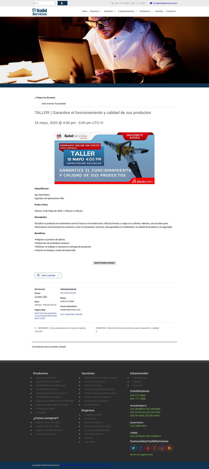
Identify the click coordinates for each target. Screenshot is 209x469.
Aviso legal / (105, 465)
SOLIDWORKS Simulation (48, 381)
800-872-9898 (137, 395)
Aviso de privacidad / (90, 465)
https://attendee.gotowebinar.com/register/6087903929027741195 (46, 316)
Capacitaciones (127, 11)
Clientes (88, 437)
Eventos (159, 11)
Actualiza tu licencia (94, 381)
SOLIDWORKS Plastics (47, 389)
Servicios (110, 11)
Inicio (84, 11)
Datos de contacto (46, 434)
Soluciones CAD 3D (46, 377)
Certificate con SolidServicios (99, 389)
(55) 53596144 (153, 436)
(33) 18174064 (152, 415)
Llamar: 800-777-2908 (48, 426)
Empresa (95, 11)
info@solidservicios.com (163, 3)
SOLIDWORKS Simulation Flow (51, 385)
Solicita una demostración (49, 430)
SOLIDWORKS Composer (48, 397)
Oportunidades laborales (97, 426)
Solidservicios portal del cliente (100, 393)
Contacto (171, 11)
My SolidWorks (91, 404)
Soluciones (89, 418)
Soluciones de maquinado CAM (52, 404)
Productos (146, 11)
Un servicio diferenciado (96, 430)
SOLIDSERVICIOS (68, 293)
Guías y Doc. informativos (97, 397)
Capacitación (140, 377)
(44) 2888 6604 (138, 425)
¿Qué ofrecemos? (93, 434)
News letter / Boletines (96, 400)
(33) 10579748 (137, 412)
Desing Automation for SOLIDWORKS (55, 400)
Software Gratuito (45, 408)
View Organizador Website (71, 314)
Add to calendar (48, 275)
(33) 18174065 (137, 415)
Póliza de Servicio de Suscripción (101, 377)
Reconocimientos (93, 422)
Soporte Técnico (93, 385)
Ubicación (89, 441)
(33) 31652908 (153, 409)
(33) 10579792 (153, 412)
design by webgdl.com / (70, 465)
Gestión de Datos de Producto (52, 393)
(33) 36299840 (137, 409)
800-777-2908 (138, 398)
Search (36, 3)
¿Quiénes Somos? (93, 414)
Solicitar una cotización (48, 422)
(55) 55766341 (137, 436)
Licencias (40, 412)
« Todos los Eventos (45, 98)
